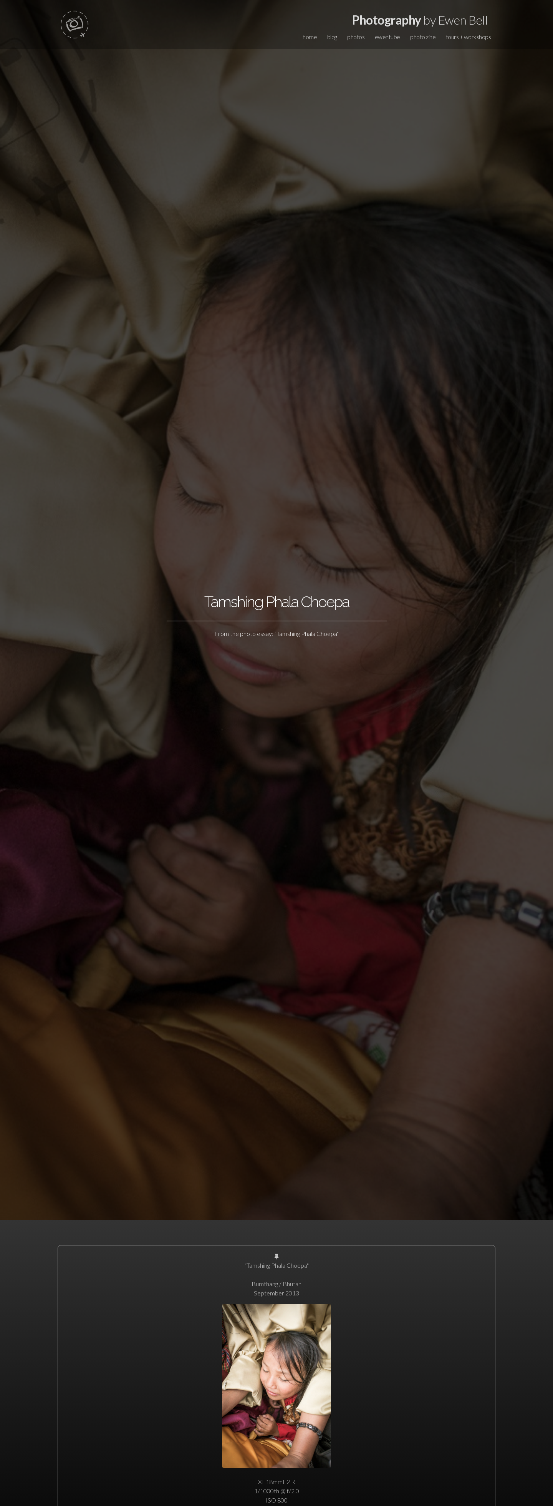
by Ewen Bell (420, 19)
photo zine (422, 36)
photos (355, 36)
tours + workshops (468, 36)
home (310, 36)
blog (332, 36)
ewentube (387, 36)
